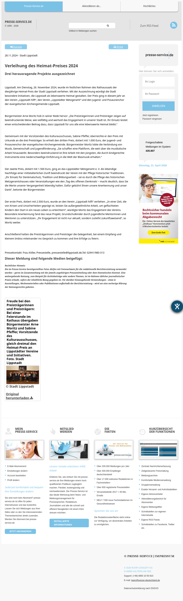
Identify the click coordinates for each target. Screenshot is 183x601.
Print (118, 47)
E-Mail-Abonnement (16, 466)
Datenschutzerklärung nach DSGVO (141, 588)
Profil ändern (13, 480)
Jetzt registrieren (150, 115)
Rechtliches (149, 6)
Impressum (164, 556)
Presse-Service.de (33, 6)
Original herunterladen (19, 396)
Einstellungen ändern (17, 471)
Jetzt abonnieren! (20, 531)
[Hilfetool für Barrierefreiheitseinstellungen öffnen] (177, 306)
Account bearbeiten (16, 475)
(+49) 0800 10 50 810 (143, 576)
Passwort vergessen (152, 119)
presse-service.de (18, 22)
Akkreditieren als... (91, 6)
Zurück (16, 47)
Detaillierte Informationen (63, 523)
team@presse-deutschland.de (145, 580)
